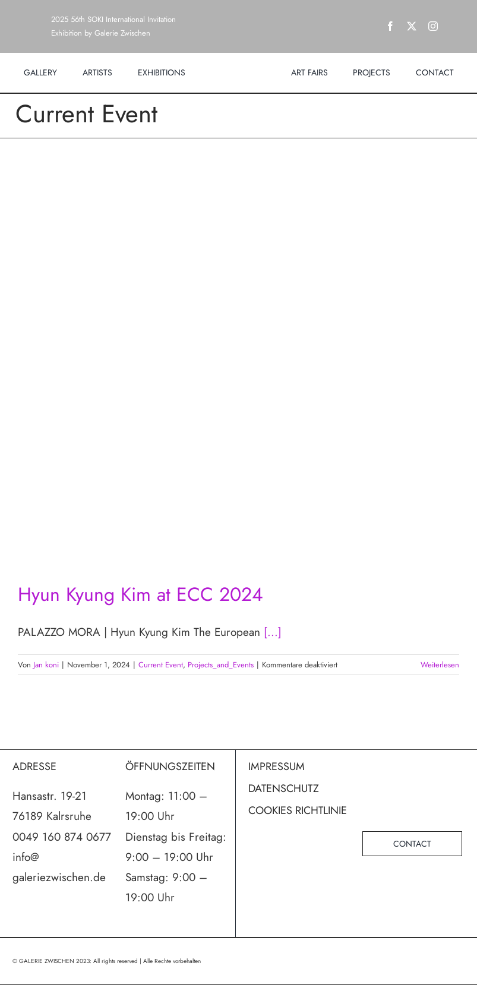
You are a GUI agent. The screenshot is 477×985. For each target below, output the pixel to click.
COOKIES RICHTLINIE (297, 810)
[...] (273, 632)
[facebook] (390, 26)
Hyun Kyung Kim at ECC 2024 (140, 594)
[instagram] (433, 26)
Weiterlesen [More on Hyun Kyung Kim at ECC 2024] (440, 664)
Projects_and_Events (221, 664)
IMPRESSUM (276, 766)
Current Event (160, 664)
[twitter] (411, 26)
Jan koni (46, 664)
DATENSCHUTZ (283, 788)
